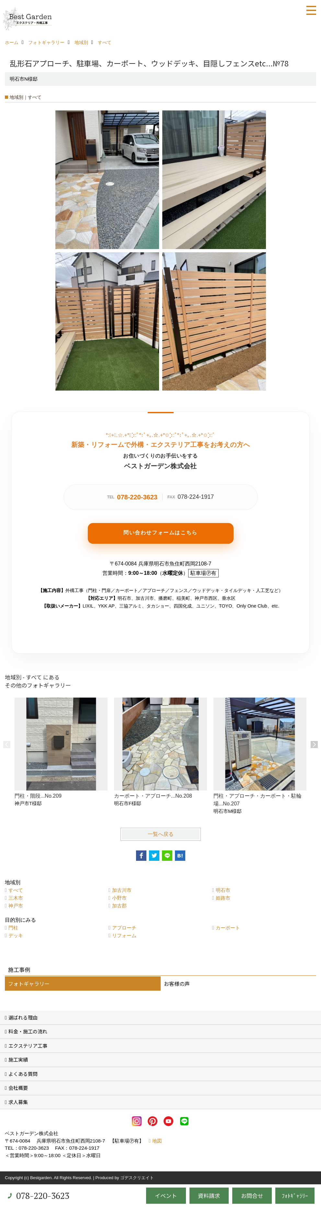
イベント (166, 1195)
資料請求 (209, 1195)
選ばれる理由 (23, 1017)
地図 (157, 1141)
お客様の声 (177, 983)
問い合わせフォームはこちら (160, 532)
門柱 (13, 927)
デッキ (15, 935)
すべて (15, 890)
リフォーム (124, 935)
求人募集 (18, 1102)
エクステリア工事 (27, 1045)
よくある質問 (23, 1073)
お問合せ (252, 1195)
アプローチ (124, 927)
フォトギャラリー (29, 983)
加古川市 (122, 890)
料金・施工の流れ (27, 1031)
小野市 (119, 898)
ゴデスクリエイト (137, 1177)
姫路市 (223, 898)
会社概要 (18, 1087)
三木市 (15, 898)
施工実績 (18, 1059)
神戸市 (15, 905)
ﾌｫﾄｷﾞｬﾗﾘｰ (295, 1195)
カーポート (228, 927)
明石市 (223, 890)
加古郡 (119, 905)
